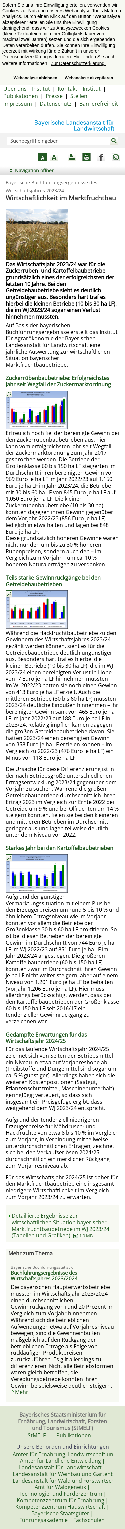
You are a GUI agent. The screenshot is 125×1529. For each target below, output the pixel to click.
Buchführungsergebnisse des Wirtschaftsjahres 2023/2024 (44, 1275)
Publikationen (20, 96)
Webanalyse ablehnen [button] (35, 78)
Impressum (17, 103)
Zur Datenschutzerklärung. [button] (78, 63)
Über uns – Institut (26, 88)
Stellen (78, 96)
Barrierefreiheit (98, 103)
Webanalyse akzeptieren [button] (89, 78)
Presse (54, 96)
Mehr (21, 1392)
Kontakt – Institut (79, 88)
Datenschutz (56, 103)
